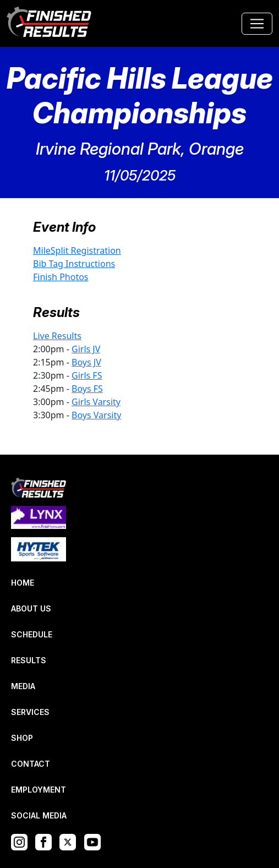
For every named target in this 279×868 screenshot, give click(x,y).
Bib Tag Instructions (74, 264)
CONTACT (30, 763)
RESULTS (28, 660)
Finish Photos (61, 277)
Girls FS (87, 375)
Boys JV (86, 362)
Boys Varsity (96, 415)
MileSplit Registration (77, 250)
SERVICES (30, 712)
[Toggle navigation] (257, 24)
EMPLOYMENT (38, 789)
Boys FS (87, 389)
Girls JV (86, 349)
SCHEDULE (31, 634)
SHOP (22, 738)
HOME (22, 582)
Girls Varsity (96, 402)
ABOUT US (31, 608)
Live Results (57, 336)
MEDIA (23, 686)
